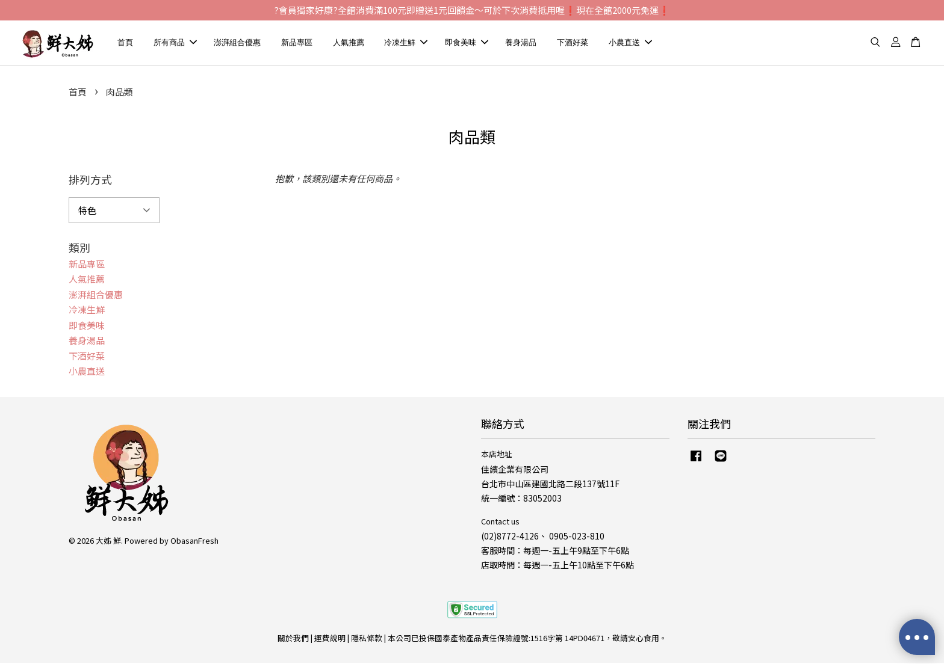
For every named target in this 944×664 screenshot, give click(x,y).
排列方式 (90, 180)
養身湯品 (520, 43)
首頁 (125, 43)
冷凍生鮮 (405, 43)
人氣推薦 (348, 43)
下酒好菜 (572, 43)
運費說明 (330, 639)
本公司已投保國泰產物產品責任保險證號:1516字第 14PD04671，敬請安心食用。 (527, 639)
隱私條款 (366, 639)
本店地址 (496, 455)
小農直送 (630, 43)
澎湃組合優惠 (237, 43)
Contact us (500, 522)
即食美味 (466, 43)
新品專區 (296, 43)
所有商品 (175, 43)
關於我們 (293, 639)
